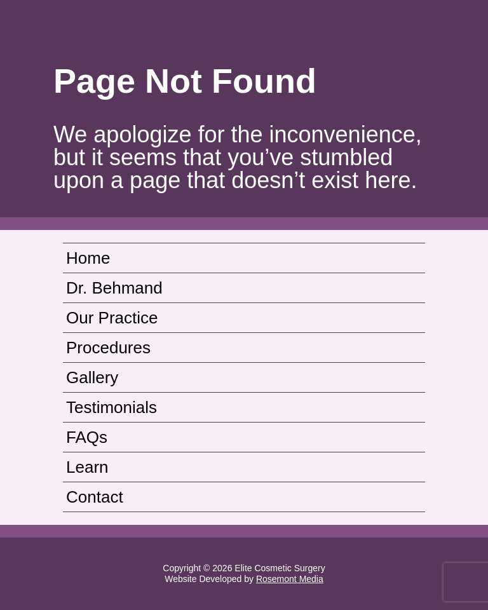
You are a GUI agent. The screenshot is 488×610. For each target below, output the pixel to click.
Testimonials (111, 407)
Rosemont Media (289, 579)
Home (88, 258)
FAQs (86, 437)
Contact (94, 496)
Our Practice (112, 317)
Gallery (92, 377)
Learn (87, 467)
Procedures (108, 347)
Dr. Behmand (114, 287)
